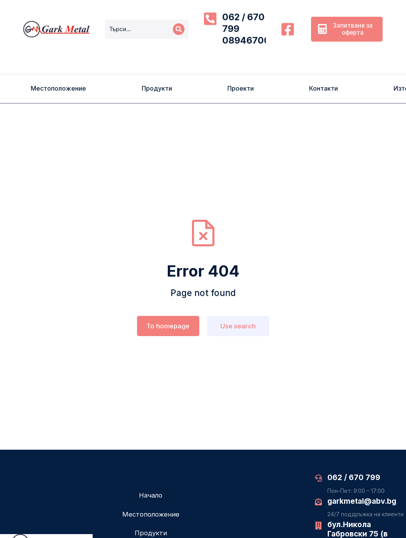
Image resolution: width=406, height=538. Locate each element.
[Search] (179, 29)
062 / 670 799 (353, 477)
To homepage (168, 326)
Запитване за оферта (345, 29)
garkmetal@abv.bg (361, 501)
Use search (238, 326)
